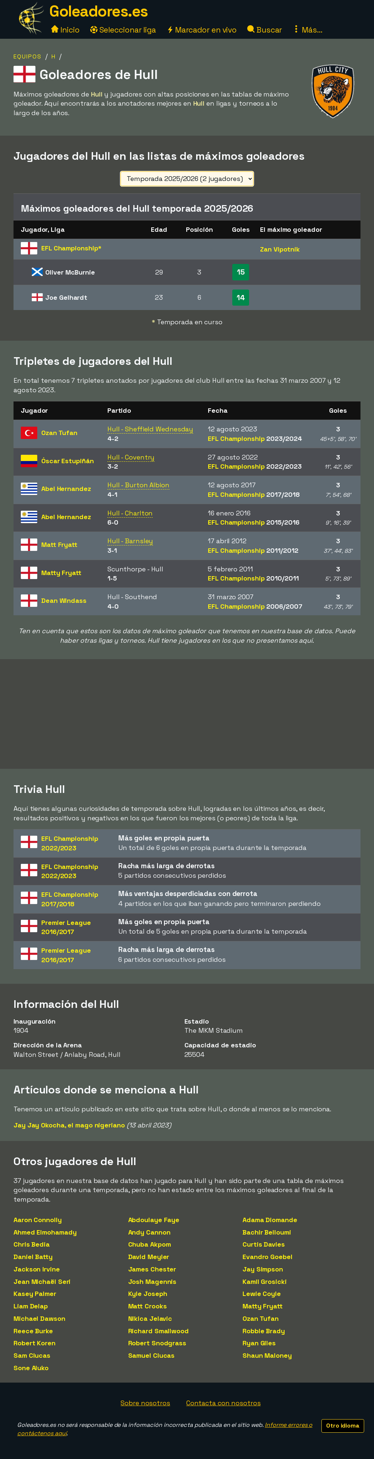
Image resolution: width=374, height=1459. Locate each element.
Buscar (264, 30)
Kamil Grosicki (265, 1281)
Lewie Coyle (262, 1293)
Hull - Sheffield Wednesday (150, 429)
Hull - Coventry (131, 457)
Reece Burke (33, 1331)
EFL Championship (255, 438)
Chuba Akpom (149, 1244)
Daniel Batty (33, 1256)
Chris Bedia (32, 1244)
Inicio (65, 30)
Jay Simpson (263, 1269)
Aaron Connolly (38, 1220)
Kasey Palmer (35, 1293)
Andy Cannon (149, 1232)
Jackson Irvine (37, 1269)
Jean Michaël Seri (42, 1281)
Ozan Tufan (261, 1318)
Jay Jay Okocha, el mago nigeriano (69, 1125)
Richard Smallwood (158, 1331)
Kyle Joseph (147, 1293)
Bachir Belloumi (267, 1232)
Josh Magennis (152, 1281)
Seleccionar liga (123, 30)
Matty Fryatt (263, 1306)
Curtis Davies (264, 1244)
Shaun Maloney (267, 1355)
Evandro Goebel (268, 1256)
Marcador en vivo (202, 30)
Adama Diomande (270, 1220)
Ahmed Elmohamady (45, 1232)
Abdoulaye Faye (154, 1220)
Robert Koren (35, 1343)
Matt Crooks (147, 1306)
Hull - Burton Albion (138, 485)
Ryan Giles (259, 1343)
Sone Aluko (31, 1368)
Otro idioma (342, 1425)
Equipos (28, 56)
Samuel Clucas (151, 1355)
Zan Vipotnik (280, 249)
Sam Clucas (32, 1355)
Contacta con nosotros (223, 1403)
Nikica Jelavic (150, 1318)
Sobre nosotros (145, 1403)
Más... (307, 30)
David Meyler (148, 1256)
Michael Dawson (39, 1318)
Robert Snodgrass (157, 1343)
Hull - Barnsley (130, 541)
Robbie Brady (264, 1331)
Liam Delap (31, 1306)
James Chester (152, 1269)
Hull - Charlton (130, 513)
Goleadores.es (98, 11)
